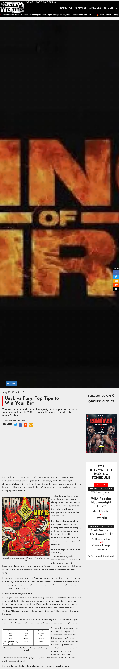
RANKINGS (66, 8)
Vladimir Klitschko (10, 611)
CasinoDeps (45, 585)
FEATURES (80, 8)
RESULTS (108, 8)
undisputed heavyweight (13, 481)
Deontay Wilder (52, 611)
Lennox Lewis (71, 503)
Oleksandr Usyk (19, 484)
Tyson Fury (57, 484)
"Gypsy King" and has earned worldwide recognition (53, 604)
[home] (12, 7)
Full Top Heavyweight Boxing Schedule (101, 556)
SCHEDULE (95, 8)
